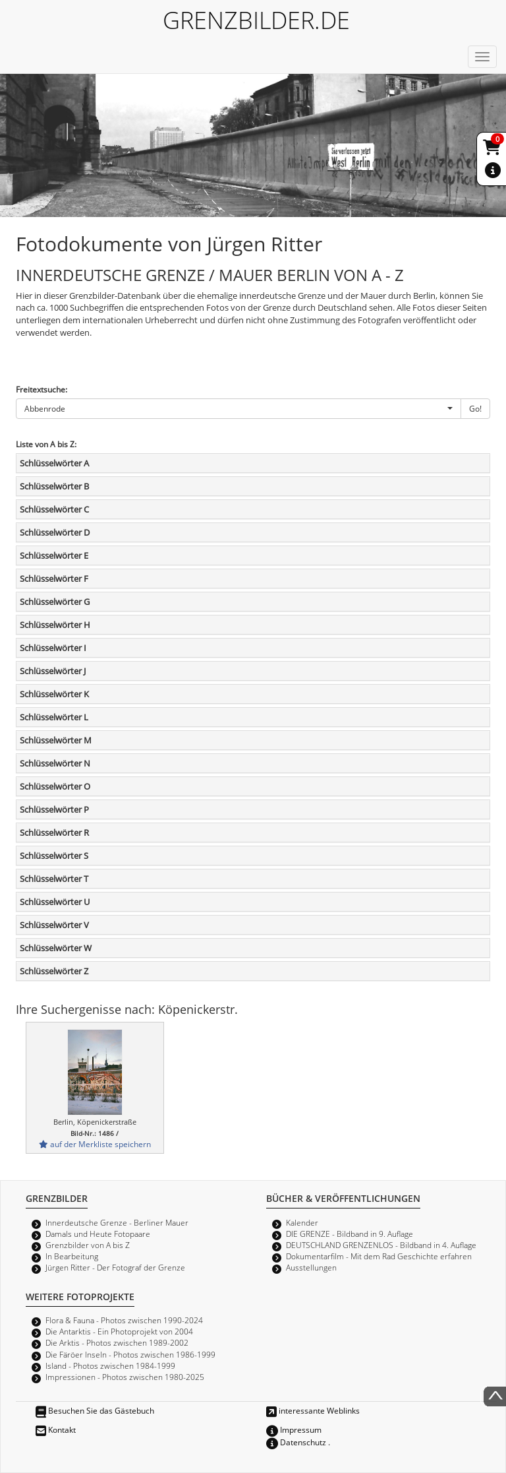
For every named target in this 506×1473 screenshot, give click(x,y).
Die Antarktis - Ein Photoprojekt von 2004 (119, 1331)
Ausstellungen (311, 1267)
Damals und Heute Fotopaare (97, 1233)
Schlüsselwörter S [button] (54, 856)
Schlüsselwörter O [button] (55, 786)
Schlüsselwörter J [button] (53, 671)
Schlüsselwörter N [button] (55, 763)
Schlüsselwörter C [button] (54, 509)
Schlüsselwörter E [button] (54, 555)
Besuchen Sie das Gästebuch (95, 1410)
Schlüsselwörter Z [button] (54, 971)
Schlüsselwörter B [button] (54, 486)
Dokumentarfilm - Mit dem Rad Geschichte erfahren (379, 1256)
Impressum (294, 1429)
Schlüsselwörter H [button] (55, 625)
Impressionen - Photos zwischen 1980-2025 (124, 1376)
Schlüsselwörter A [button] (54, 463)
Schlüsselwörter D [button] (55, 532)
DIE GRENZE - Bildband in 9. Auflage (349, 1233)
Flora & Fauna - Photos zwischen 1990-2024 (124, 1320)
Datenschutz (296, 1442)
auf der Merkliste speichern (95, 1144)
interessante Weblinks (313, 1410)
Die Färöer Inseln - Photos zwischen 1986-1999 (130, 1354)
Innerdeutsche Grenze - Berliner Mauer (116, 1222)
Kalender (302, 1222)
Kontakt (56, 1429)
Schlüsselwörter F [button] (54, 578)
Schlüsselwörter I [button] (53, 648)
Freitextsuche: (41, 389)
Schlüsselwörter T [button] (54, 879)
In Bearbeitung (71, 1256)
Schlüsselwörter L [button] (54, 717)
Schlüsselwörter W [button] (56, 948)
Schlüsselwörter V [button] (54, 925)
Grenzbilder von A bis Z (87, 1244)
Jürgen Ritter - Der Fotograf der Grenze (115, 1267)
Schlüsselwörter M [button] (56, 740)
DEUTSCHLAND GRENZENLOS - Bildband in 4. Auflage (381, 1244)
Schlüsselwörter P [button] (54, 809)
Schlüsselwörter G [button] (55, 602)
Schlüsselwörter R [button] (54, 832)
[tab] (253, 463)
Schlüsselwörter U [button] (55, 902)
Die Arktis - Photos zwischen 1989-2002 (116, 1342)
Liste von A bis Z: (46, 444)
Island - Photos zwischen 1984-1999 (110, 1365)
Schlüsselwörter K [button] (54, 694)
